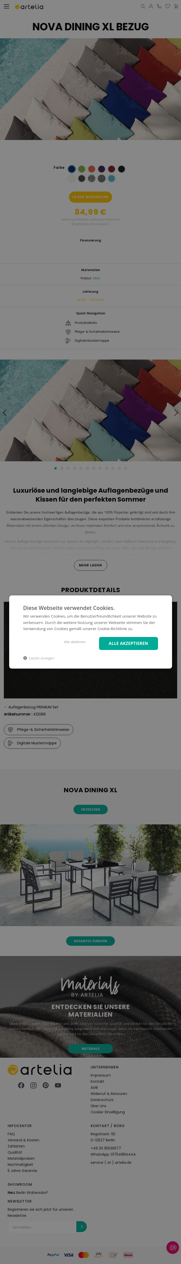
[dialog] (90, 632)
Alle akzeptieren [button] (127, 643)
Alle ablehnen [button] (73, 642)
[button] (38, 658)
